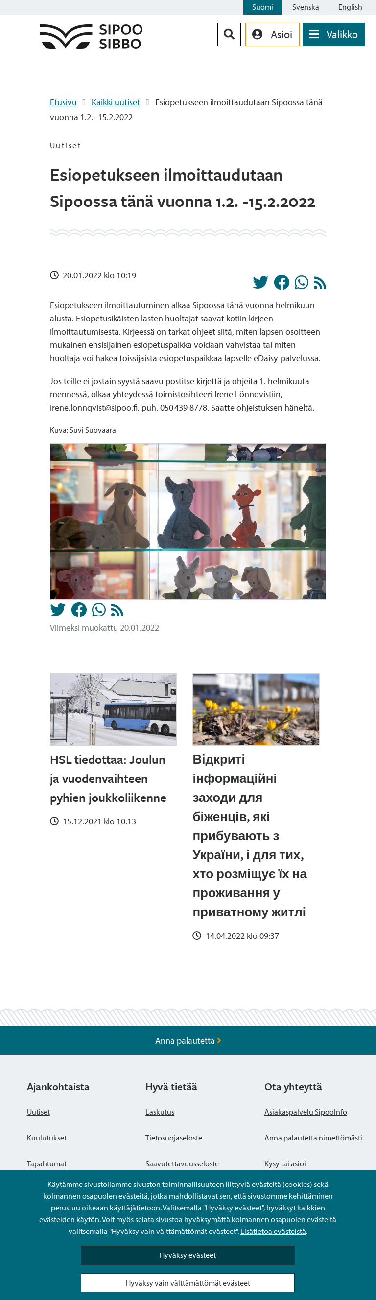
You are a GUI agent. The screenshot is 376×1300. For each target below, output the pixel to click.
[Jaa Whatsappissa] (301, 285)
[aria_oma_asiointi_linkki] (272, 34)
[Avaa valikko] (334, 34)
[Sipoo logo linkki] (91, 45)
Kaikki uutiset (116, 102)
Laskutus (159, 1112)
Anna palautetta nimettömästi (313, 1137)
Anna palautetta (188, 1040)
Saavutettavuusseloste (182, 1163)
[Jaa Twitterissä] (260, 285)
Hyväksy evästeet (188, 1255)
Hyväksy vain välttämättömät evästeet (188, 1283)
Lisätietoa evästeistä (273, 1231)
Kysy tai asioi (285, 1163)
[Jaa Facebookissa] (281, 285)
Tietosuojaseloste (173, 1137)
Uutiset (38, 1112)
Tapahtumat (47, 1163)
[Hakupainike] (229, 34)
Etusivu (63, 102)
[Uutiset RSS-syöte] (320, 285)
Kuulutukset (47, 1137)
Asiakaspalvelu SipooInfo (305, 1112)
